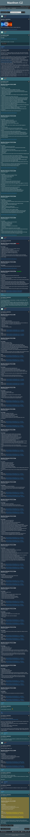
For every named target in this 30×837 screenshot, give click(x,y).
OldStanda (2, 46)
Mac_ (2, 712)
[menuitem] (27, 6)
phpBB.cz (17, 835)
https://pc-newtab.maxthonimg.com (6, 61)
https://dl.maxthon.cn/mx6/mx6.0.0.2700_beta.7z (14, 291)
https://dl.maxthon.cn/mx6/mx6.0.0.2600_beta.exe (9, 258)
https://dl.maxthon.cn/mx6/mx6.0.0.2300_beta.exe (9, 193)
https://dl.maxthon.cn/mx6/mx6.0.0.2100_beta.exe (9, 139)
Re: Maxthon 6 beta (4, 81)
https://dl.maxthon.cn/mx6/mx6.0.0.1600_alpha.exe (9, 38)
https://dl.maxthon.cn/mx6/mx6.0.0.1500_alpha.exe (9, 29)
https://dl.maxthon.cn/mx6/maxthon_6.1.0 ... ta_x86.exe (14, 359)
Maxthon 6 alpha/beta (6, 10)
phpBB (9, 834)
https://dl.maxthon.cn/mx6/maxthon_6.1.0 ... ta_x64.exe (14, 355)
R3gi (24, 834)
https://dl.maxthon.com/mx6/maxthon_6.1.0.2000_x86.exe (15, 765)
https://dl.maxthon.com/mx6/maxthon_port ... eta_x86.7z (15, 639)
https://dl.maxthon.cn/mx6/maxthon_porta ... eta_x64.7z (15, 356)
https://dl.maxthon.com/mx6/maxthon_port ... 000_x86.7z (15, 817)
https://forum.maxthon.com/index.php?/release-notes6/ (9, 719)
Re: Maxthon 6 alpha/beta (6, 297)
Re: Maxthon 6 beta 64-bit (6, 240)
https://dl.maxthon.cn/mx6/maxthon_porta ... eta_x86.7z (15, 335)
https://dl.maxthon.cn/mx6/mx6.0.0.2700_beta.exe (14, 290)
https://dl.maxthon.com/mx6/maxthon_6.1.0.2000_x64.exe (15, 761)
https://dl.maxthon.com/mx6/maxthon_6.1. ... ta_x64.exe (14, 619)
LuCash (5, 15)
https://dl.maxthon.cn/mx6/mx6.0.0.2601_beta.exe (9, 268)
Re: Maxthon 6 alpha (5, 35)
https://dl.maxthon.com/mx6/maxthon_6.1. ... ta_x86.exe (14, 638)
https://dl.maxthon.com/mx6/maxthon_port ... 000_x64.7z (16, 762)
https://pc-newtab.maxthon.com (6, 59)
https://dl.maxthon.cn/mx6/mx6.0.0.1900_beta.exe (9, 112)
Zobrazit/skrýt (4, 43)
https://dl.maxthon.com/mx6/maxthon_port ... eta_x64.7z (15, 620)
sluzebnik (2, 702)
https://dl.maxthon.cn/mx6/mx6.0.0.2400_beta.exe (9, 214)
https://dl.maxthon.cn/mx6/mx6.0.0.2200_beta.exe (9, 167)
